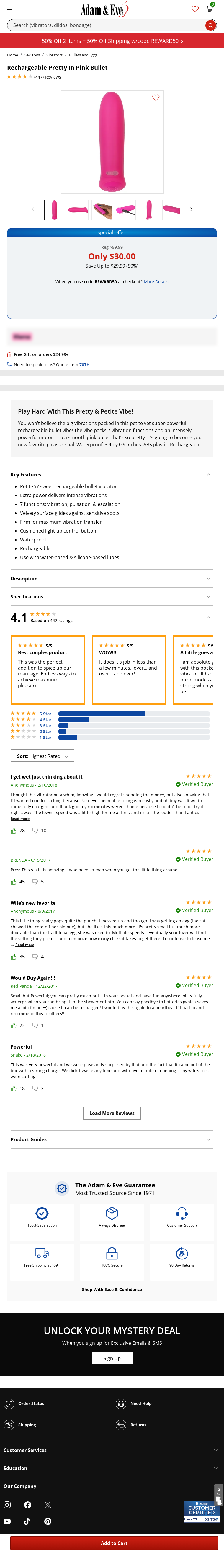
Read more (20, 818)
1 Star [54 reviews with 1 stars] (45, 737)
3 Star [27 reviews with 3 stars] (45, 725)
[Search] (112, 25)
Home (12, 55)
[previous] (34, 209)
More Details (156, 281)
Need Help (134, 1404)
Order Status (24, 1404)
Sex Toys (32, 55)
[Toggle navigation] (9, 8)
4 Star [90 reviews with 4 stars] (45, 719)
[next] (190, 209)
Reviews (53, 77)
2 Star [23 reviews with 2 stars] (45, 731)
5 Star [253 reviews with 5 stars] (45, 713)
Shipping (20, 1425)
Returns (131, 1425)
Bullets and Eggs (83, 55)
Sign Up (112, 1358)
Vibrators (54, 55)
